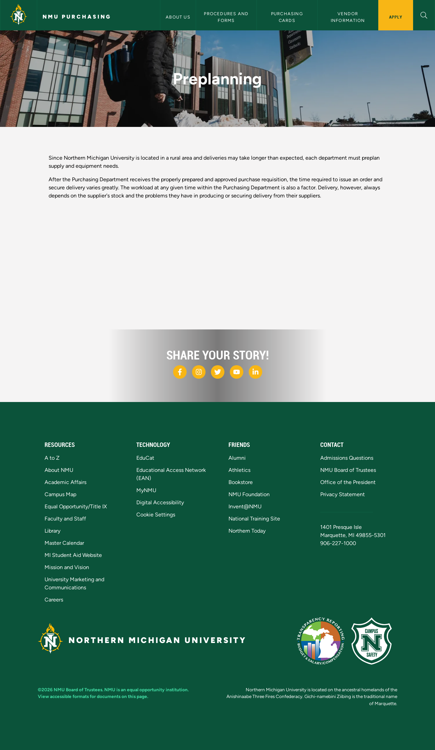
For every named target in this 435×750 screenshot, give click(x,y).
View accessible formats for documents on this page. (93, 696)
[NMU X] (217, 372)
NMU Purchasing (77, 17)
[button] (424, 14)
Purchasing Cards (287, 17)
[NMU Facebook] (180, 372)
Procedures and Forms (227, 17)
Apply (395, 17)
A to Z (52, 458)
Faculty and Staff (65, 518)
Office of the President (348, 482)
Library (52, 531)
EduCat (145, 458)
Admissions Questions (346, 458)
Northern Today (247, 531)
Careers (54, 599)
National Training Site (254, 518)
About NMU (59, 470)
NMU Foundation (249, 494)
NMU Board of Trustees (348, 470)
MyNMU (146, 490)
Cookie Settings (155, 514)
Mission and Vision (67, 567)
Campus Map (60, 494)
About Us (178, 17)
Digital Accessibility (160, 502)
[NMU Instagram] (199, 372)
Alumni (237, 458)
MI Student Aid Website (73, 555)
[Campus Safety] (374, 640)
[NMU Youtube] (236, 372)
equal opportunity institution (157, 689)
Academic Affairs (65, 482)
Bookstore (240, 482)
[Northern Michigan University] (18, 15)
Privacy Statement (342, 494)
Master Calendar (64, 543)
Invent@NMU (245, 506)
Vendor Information (348, 17)
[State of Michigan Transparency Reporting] (324, 640)
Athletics (239, 470)
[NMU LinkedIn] (255, 372)
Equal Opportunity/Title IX (76, 506)
